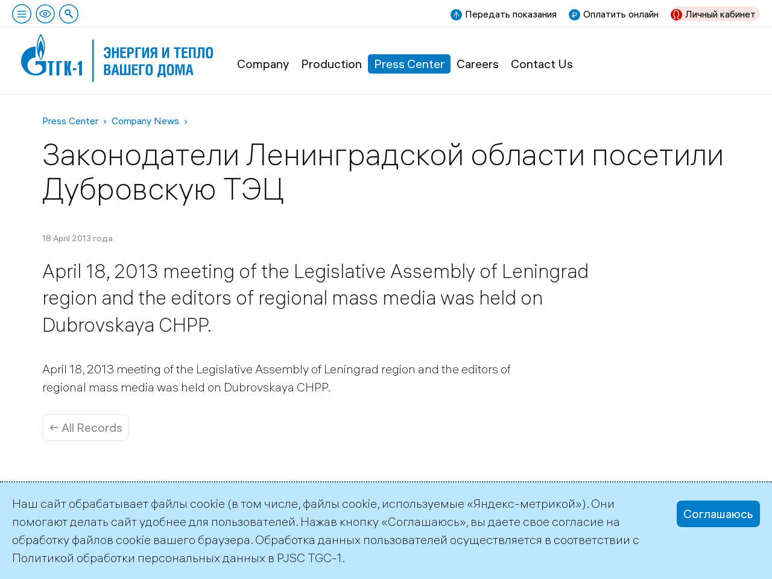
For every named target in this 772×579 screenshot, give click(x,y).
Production (331, 63)
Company (263, 63)
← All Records (85, 427)
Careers (478, 63)
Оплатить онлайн (621, 14)
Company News (145, 121)
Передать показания (511, 14)
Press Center (409, 63)
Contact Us (542, 63)
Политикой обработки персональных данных (138, 557)
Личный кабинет (720, 14)
